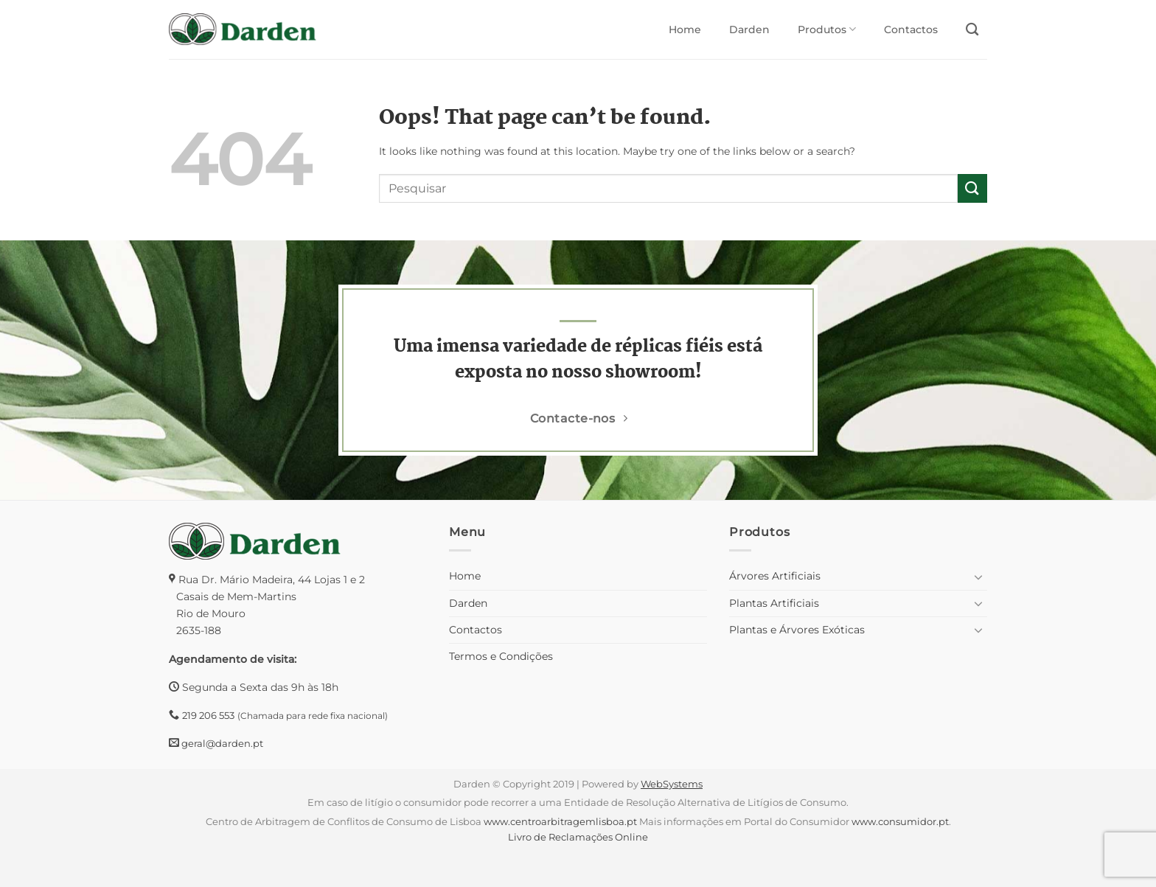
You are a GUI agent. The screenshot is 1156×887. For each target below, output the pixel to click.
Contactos (911, 29)
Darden (749, 29)
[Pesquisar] (972, 30)
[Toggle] (978, 576)
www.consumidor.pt (900, 821)
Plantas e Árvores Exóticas (797, 629)
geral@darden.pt (221, 743)
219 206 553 (208, 715)
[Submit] (972, 188)
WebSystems (672, 784)
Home (685, 29)
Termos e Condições (501, 656)
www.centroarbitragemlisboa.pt (560, 821)
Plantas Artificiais (774, 603)
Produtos (827, 29)
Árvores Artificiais (775, 575)
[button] (17, 857)
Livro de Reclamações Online (578, 837)
